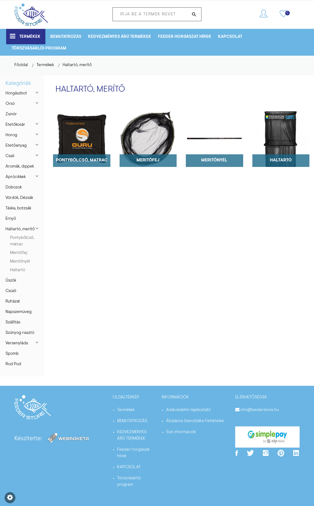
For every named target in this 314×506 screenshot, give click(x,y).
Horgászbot (16, 93)
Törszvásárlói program (39, 48)
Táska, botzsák (18, 208)
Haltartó (17, 270)
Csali (10, 156)
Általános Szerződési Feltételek (195, 421)
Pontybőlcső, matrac (22, 241)
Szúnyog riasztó (20, 333)
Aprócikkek (16, 177)
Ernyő (11, 219)
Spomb (12, 354)
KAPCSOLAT (230, 37)
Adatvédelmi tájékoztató (188, 410)
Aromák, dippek (20, 166)
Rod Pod (13, 364)
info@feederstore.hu (259, 410)
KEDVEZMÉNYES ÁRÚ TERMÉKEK (119, 37)
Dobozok (14, 187)
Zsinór (11, 114)
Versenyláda (17, 343)
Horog (11, 135)
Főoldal (21, 65)
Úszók (11, 281)
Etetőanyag (16, 146)
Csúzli (11, 291)
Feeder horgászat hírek (184, 37)
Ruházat (13, 301)
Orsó (10, 104)
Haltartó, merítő (77, 65)
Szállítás (13, 322)
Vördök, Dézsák (19, 198)
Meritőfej (18, 253)
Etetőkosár (15, 125)
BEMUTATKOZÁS (65, 37)
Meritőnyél (20, 261)
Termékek (25, 36)
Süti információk (181, 432)
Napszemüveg (19, 312)
